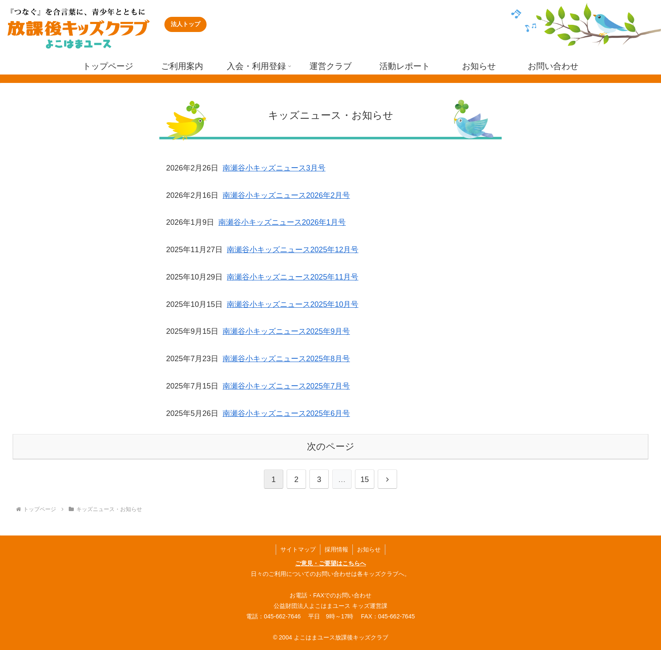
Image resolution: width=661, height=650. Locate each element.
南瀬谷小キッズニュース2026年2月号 (286, 195)
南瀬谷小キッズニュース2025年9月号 (286, 331)
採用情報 (336, 549)
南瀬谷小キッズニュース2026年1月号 (282, 222)
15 (364, 479)
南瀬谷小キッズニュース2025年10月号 (292, 304)
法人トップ (185, 24)
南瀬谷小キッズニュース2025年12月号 (292, 249)
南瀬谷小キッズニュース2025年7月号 (286, 386)
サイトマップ (298, 549)
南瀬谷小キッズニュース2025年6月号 (286, 413)
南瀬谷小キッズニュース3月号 (274, 168)
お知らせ (369, 549)
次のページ (331, 446)
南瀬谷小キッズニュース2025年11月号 (292, 277)
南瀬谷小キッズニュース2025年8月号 (286, 358)
